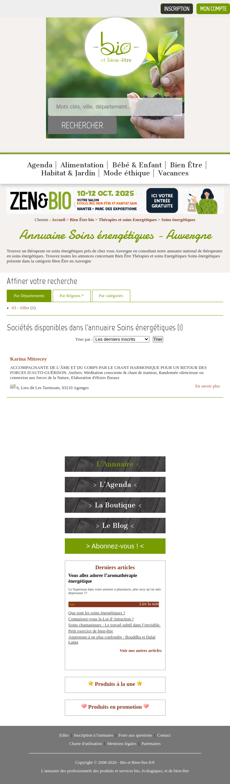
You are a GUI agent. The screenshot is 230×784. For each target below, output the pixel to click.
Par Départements (29, 295)
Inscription (176, 8)
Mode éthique (126, 173)
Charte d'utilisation (86, 743)
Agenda (39, 165)
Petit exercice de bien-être (90, 631)
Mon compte (213, 8)
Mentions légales (121, 743)
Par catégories (111, 295)
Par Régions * (72, 295)
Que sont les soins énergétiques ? (96, 613)
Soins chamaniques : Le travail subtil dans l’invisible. (114, 625)
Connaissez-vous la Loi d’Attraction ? (101, 619)
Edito (64, 735)
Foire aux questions (135, 735)
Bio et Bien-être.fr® (137, 762)
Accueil (58, 219)
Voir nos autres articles (141, 650)
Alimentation (82, 165)
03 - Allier (21, 307)
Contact (164, 735)
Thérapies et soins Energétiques (128, 219)
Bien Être (186, 165)
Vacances (173, 173)
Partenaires (151, 743)
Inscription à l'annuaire (93, 735)
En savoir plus (207, 386)
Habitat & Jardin (68, 173)
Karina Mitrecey (28, 359)
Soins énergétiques (178, 219)
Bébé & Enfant (137, 165)
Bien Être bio (82, 219)
